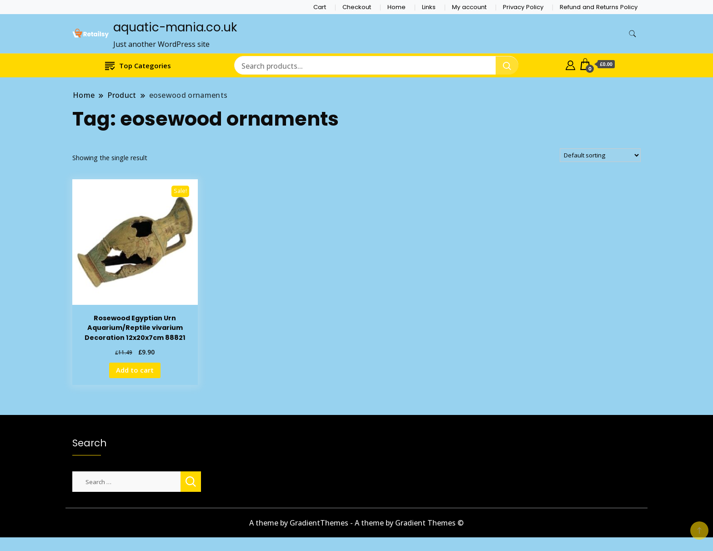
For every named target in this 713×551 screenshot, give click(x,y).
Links (429, 7)
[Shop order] (600, 155)
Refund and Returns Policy (599, 7)
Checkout (356, 7)
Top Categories (138, 65)
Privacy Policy (523, 7)
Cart (319, 7)
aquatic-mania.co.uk (175, 27)
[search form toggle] (632, 33)
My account (469, 7)
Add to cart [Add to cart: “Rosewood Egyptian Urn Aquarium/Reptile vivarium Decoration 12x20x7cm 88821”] (135, 369)
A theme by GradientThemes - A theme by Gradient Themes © (356, 523)
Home (396, 7)
